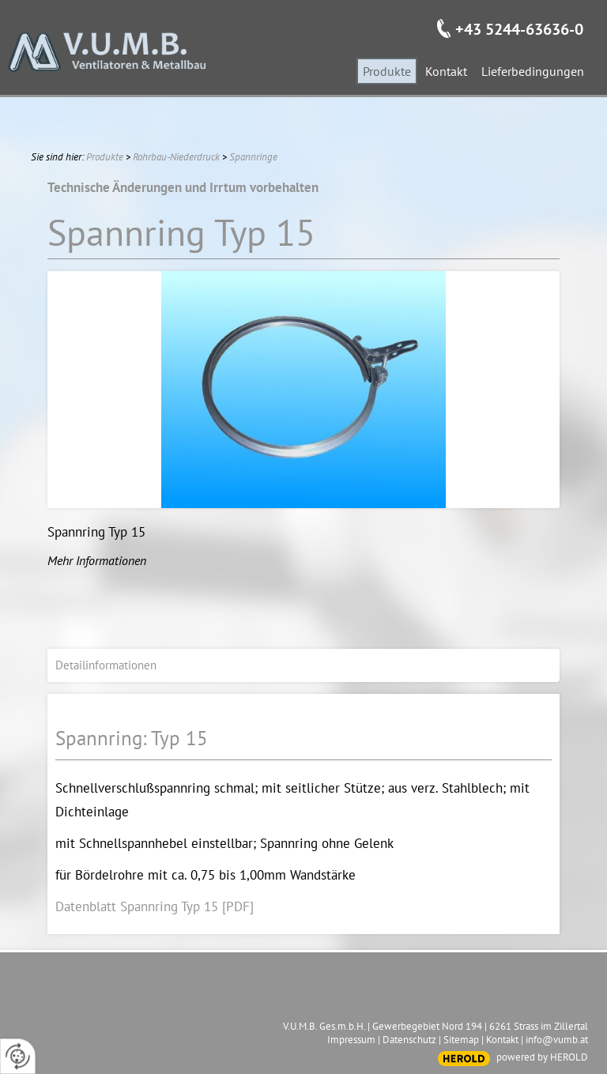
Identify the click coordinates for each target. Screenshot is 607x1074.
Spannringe (253, 157)
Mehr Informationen (96, 560)
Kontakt (502, 1039)
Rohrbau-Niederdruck (176, 157)
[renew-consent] (18, 1056)
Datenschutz (409, 1039)
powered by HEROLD (542, 1057)
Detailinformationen (105, 665)
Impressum (351, 1039)
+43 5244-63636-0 (519, 29)
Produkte (104, 157)
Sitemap (461, 1039)
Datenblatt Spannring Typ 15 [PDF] (154, 906)
